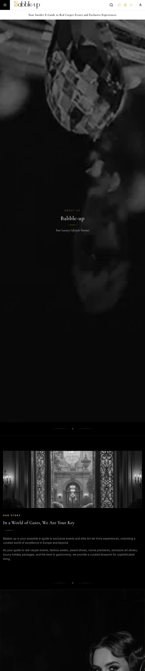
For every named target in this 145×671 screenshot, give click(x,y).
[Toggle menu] (5, 5)
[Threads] (125, 4)
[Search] (111, 5)
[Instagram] (119, 4)
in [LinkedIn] (131, 5)
